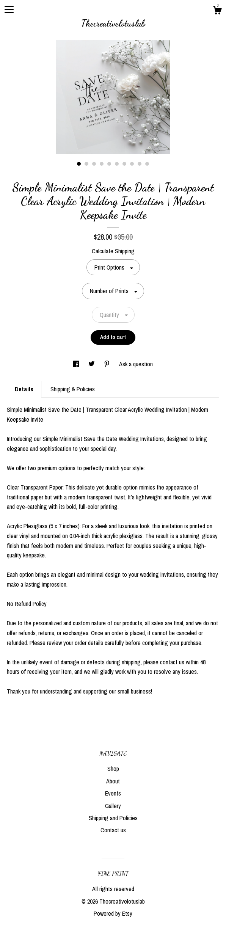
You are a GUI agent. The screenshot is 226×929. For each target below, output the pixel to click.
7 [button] (124, 164)
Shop (113, 768)
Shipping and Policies (113, 818)
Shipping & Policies (72, 389)
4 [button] (102, 164)
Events (113, 793)
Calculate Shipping (113, 251)
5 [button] (109, 164)
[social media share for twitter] (92, 364)
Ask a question (136, 364)
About (113, 781)
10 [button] (147, 164)
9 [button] (139, 164)
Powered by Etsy (113, 913)
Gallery (113, 806)
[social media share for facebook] (77, 364)
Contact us (113, 830)
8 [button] (132, 164)
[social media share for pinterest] (107, 364)
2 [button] (86, 164)
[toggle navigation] (9, 9)
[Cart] (217, 11)
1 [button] (79, 164)
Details (24, 389)
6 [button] (117, 164)
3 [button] (94, 164)
